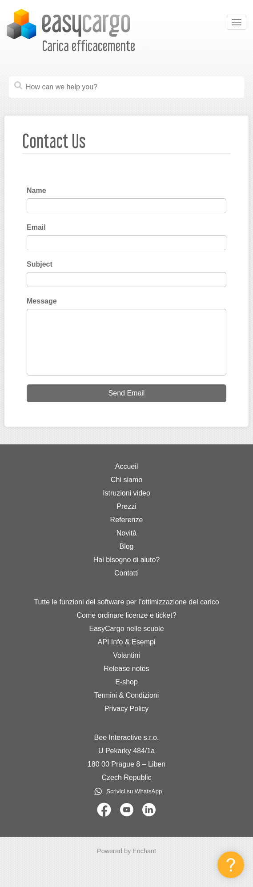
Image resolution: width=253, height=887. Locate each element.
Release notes (126, 668)
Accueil (126, 466)
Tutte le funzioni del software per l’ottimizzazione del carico (126, 602)
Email (36, 227)
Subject (39, 264)
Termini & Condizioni (126, 695)
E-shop (126, 682)
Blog (126, 546)
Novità (126, 533)
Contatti (126, 573)
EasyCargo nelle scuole (126, 628)
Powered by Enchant (126, 851)
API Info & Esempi (127, 642)
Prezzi (126, 506)
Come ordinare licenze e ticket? (126, 615)
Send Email (126, 393)
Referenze (126, 519)
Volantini (126, 655)
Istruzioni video (126, 493)
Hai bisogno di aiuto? (126, 559)
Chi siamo (126, 479)
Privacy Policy (126, 708)
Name (36, 190)
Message (42, 301)
